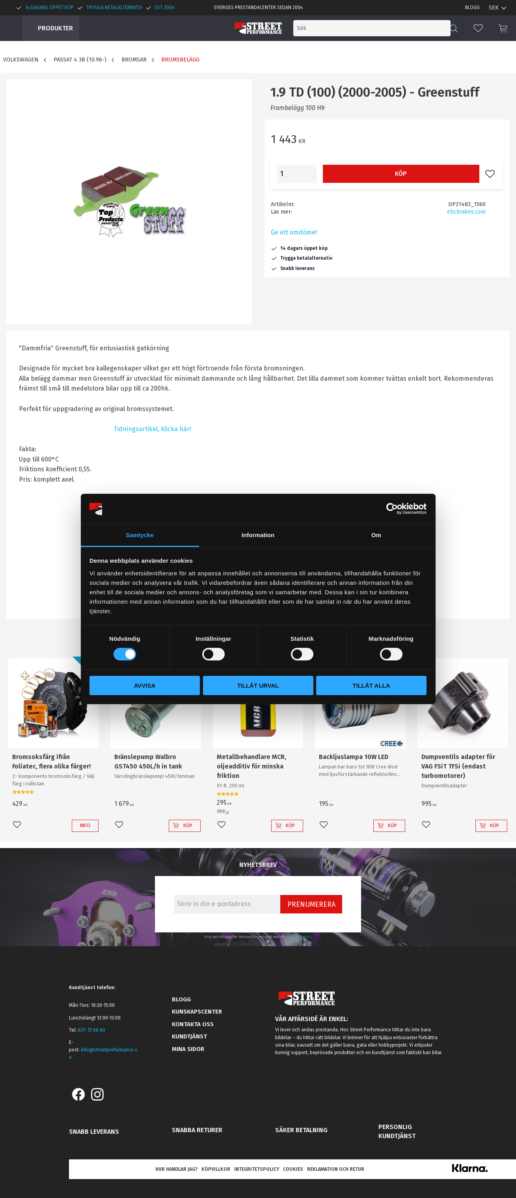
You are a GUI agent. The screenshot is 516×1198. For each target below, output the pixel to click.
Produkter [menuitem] (55, 28)
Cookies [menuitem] (293, 1169)
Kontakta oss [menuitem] (193, 1024)
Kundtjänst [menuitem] (189, 1036)
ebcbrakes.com (466, 211)
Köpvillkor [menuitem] (215, 1169)
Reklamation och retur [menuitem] (335, 1169)
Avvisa (145, 685)
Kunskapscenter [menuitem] (197, 1011)
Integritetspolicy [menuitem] (256, 1169)
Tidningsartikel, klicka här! (152, 429)
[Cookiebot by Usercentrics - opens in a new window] (392, 509)
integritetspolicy (298, 937)
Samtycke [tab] (140, 535)
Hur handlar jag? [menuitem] (176, 1169)
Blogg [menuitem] (472, 7)
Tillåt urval (258, 685)
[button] (478, 28)
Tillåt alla (371, 685)
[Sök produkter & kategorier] (385, 28)
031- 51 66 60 (91, 1030)
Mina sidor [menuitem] (188, 1049)
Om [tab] (376, 535)
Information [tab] (258, 535)
